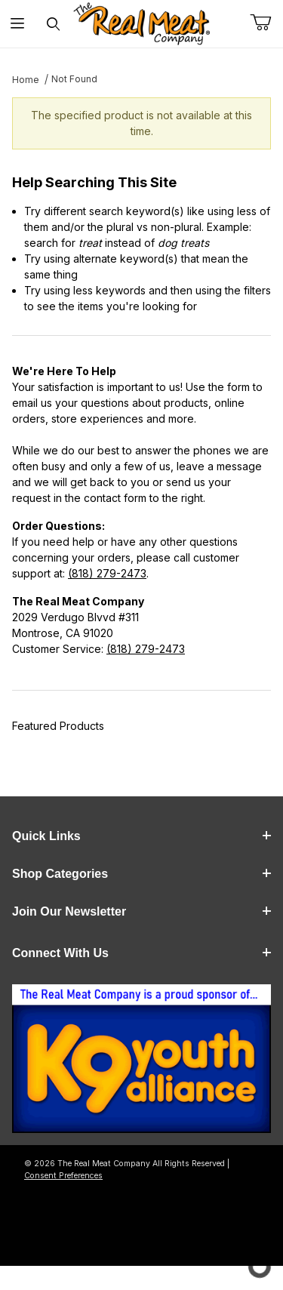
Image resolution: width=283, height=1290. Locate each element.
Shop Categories (141, 873)
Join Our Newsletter (141, 911)
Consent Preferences (63, 1176)
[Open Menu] (17, 24)
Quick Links (141, 836)
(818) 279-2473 (107, 573)
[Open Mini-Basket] (266, 22)
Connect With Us (141, 953)
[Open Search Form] (53, 24)
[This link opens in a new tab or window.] (141, 1063)
